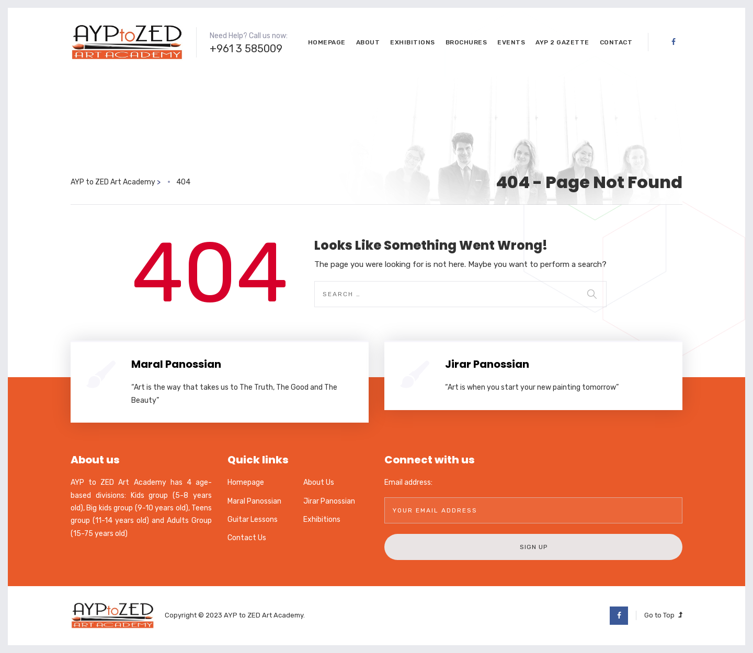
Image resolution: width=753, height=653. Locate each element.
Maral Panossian (176, 364)
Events (511, 42)
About (368, 42)
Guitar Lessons (252, 519)
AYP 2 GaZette (562, 42)
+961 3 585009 (246, 48)
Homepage (327, 42)
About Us (318, 482)
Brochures (466, 42)
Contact (616, 42)
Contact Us (246, 537)
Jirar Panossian (487, 364)
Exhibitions (412, 42)
